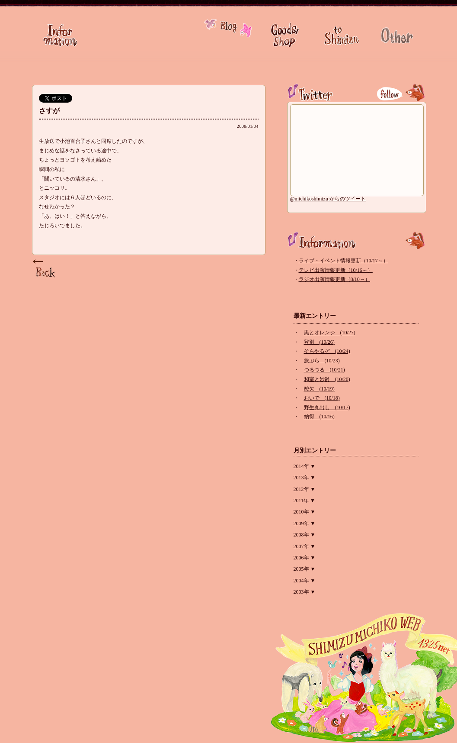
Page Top (45, 268)
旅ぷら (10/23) (322, 361)
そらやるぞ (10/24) (327, 351)
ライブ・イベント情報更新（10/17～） (343, 261)
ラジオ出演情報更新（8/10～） (334, 279)
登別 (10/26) (319, 342)
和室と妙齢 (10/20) (327, 379)
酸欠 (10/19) (319, 389)
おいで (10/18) (322, 398)
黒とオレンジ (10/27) (329, 333)
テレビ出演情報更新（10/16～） (336, 270)
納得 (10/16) (319, 416)
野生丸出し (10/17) (327, 407)
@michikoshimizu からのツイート (328, 199)
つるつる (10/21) (324, 370)
